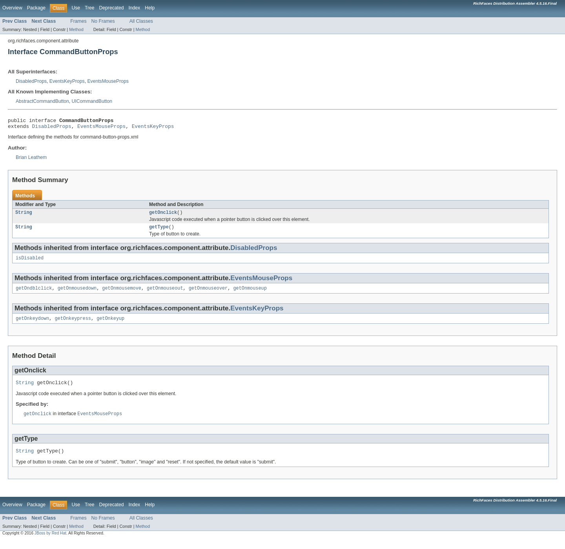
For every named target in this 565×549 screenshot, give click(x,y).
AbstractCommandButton (42, 101)
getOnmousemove (121, 293)
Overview (12, 8)
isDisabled (30, 262)
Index (134, 8)
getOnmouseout (165, 293)
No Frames (103, 21)
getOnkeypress (73, 324)
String (23, 215)
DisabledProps (31, 81)
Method (76, 29)
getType (159, 231)
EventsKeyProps (67, 81)
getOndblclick (34, 293)
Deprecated (111, 8)
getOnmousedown (77, 293)
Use (75, 8)
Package (36, 8)
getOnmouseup (249, 293)
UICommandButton (92, 101)
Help (150, 8)
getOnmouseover (208, 293)
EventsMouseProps (107, 81)
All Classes (141, 21)
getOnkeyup (110, 324)
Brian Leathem (31, 159)
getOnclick (163, 215)
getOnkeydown (32, 324)
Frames (78, 21)
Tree (90, 8)
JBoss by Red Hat (50, 542)
